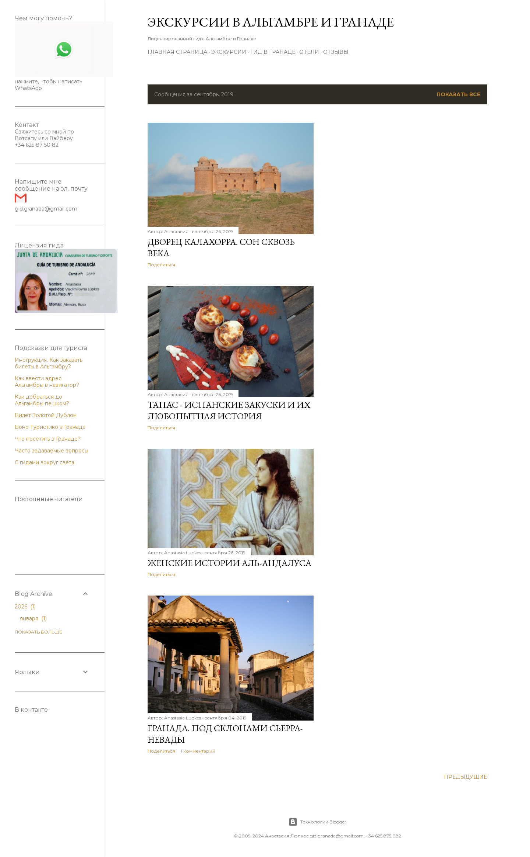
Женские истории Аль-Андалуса (229, 563)
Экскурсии (228, 52)
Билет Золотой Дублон (46, 415)
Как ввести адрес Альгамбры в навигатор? (47, 381)
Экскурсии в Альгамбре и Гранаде (271, 22)
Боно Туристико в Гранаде (50, 427)
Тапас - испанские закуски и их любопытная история (229, 410)
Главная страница (177, 52)
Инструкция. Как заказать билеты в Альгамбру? (48, 363)
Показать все (458, 94)
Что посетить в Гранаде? (48, 439)
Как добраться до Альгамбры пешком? (42, 400)
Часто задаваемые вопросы (51, 450)
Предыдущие (465, 777)
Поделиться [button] (161, 264)
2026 (25, 606)
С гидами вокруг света (44, 462)
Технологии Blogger (317, 822)
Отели (309, 52)
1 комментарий (198, 751)
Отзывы (336, 52)
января (33, 618)
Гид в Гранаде (272, 52)
